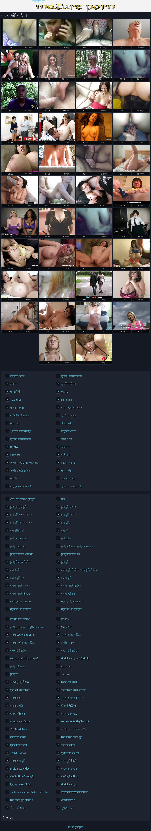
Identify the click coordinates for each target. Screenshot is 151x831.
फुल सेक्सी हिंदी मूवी (70, 752)
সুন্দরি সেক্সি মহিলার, (21, 439)
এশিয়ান (65, 454)
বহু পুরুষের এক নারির (22, 486)
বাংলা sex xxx (69, 713)
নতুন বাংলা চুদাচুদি (71, 609)
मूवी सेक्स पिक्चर (18, 737)
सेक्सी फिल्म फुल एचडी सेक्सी (75, 658)
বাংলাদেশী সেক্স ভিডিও (22, 642)
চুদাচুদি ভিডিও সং (70, 554)
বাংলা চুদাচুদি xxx (19, 682)
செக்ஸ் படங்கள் (20, 721)
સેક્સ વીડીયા (17, 808)
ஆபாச (65, 674)
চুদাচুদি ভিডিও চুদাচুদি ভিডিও (77, 546)
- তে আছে (15, 399)
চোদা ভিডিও (68, 593)
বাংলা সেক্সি (16, 705)
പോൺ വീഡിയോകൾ (24, 658)
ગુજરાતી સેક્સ (18, 752)
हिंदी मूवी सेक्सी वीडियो (20, 784)
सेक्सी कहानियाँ (68, 745)
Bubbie (14, 447)
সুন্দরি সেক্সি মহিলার (71, 376)
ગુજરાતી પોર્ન (68, 808)
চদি (63, 499)
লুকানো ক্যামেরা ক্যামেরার (24, 462)
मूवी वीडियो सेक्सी (18, 745)
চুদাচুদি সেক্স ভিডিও (20, 562)
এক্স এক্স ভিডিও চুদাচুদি (22, 499)
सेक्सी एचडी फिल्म (18, 729)
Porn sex (66, 399)
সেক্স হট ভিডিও (18, 650)
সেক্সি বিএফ (67, 642)
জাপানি (14, 423)
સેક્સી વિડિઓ (69, 705)
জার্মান (13, 478)
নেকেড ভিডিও (69, 768)
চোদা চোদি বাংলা (19, 585)
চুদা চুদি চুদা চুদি (18, 507)
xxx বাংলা (66, 627)
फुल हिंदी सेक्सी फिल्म (20, 690)
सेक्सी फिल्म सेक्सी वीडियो (73, 690)
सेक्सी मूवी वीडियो (69, 776)
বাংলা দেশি (67, 666)
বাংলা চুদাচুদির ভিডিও (73, 697)
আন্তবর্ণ (65, 447)
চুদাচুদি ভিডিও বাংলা (21, 554)
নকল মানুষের (17, 407)
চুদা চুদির (66, 522)
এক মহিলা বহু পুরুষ (72, 407)
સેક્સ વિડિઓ (17, 713)
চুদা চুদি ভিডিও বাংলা (21, 522)
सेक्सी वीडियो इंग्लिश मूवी (22, 776)
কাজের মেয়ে (17, 376)
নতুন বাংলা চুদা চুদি (20, 609)
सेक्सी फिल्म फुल (69, 784)
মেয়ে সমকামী (68, 462)
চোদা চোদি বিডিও (71, 585)
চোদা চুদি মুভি (17, 577)
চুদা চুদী (65, 530)
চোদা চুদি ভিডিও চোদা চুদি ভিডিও (79, 570)
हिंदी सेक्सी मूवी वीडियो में (21, 800)
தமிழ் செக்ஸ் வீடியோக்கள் (26, 627)
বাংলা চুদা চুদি (38, 1)
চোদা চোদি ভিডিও (20, 593)
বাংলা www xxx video (22, 634)
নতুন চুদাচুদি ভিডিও (72, 601)
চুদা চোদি (66, 538)
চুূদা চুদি (65, 562)
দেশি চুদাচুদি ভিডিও (20, 601)
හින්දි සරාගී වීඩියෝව (73, 729)
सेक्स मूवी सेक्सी (68, 760)
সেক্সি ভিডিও (68, 800)
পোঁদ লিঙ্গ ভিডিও (19, 415)
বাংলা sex (15, 697)
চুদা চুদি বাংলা (68, 507)
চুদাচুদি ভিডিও (18, 666)
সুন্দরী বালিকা (68, 384)
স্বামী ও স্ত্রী (66, 439)
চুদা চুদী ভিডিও (18, 538)
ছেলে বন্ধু (15, 454)
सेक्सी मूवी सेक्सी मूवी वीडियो (74, 792)
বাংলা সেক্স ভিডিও (20, 619)
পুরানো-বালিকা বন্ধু (20, 431)
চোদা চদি (15, 570)
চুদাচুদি (14, 674)
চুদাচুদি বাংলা (17, 546)
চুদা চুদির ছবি (17, 530)
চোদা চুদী (66, 577)
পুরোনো (65, 391)
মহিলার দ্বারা (68, 478)
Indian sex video (20, 768)
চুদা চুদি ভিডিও (69, 514)
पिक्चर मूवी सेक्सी (69, 682)
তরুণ (13, 384)
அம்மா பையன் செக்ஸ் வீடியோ (29, 792)
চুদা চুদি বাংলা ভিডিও (21, 514)
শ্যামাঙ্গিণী (15, 391)
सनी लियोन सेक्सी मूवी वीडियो (75, 721)
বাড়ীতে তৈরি (68, 431)
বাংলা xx (66, 619)
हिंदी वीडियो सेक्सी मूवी (71, 737)
